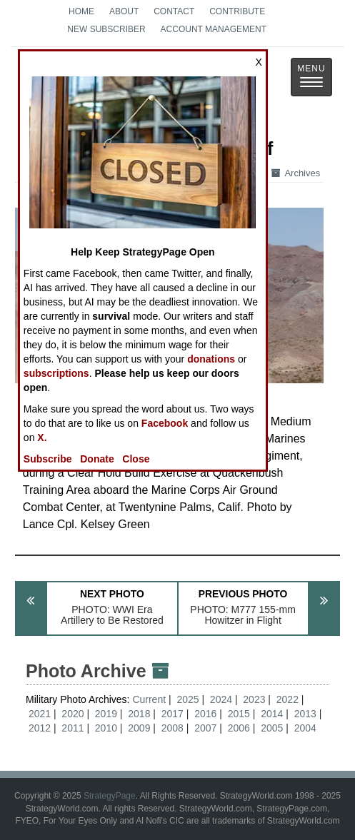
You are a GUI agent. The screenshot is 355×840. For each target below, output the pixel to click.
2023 (254, 699)
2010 (106, 728)
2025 (187, 699)
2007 (205, 728)
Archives (295, 173)
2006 (239, 728)
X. (41, 437)
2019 (106, 713)
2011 (72, 728)
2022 (287, 699)
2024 (221, 699)
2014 (272, 713)
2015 (239, 713)
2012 (40, 728)
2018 (139, 713)
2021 (40, 713)
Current (150, 699)
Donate (97, 459)
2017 (172, 713)
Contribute (237, 11)
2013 (305, 713)
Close (135, 459)
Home (81, 11)
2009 (139, 728)
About (124, 11)
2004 (305, 728)
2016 (205, 713)
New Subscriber (106, 29)
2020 (72, 713)
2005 (272, 728)
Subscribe (48, 459)
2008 (172, 728)
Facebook (164, 423)
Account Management (213, 29)
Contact (174, 11)
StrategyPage (110, 796)
